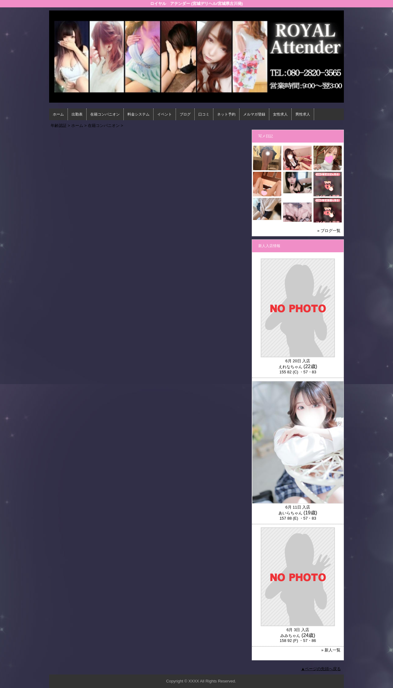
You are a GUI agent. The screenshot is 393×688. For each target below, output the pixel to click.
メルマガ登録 (254, 114)
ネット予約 (226, 114)
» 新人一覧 (330, 650)
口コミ (203, 114)
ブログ (185, 114)
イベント (164, 114)
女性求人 (280, 114)
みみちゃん (290, 635)
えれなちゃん (290, 366)
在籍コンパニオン (105, 114)
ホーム (58, 114)
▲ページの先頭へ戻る (321, 668)
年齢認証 (59, 125)
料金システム (138, 114)
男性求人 (302, 114)
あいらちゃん (290, 513)
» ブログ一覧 (328, 230)
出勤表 (77, 114)
